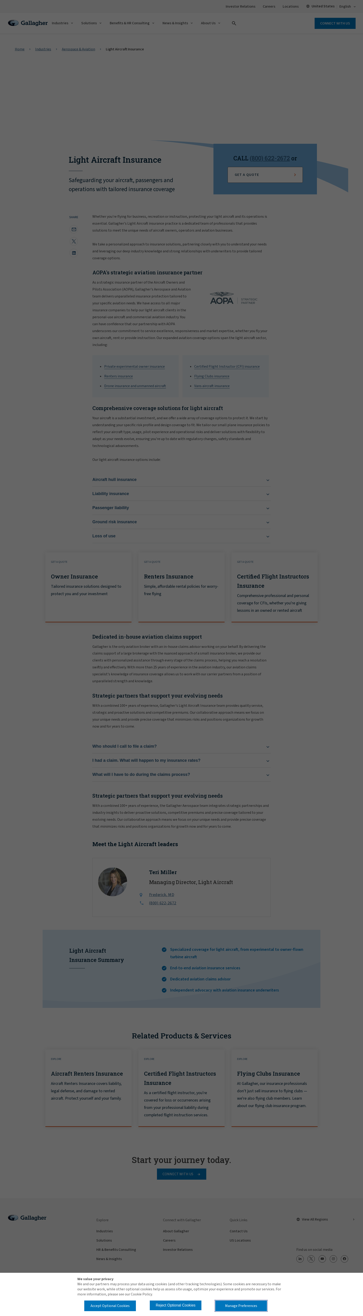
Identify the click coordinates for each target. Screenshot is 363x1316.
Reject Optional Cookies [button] (176, 1305)
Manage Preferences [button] (241, 1305)
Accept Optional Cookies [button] (110, 1305)
